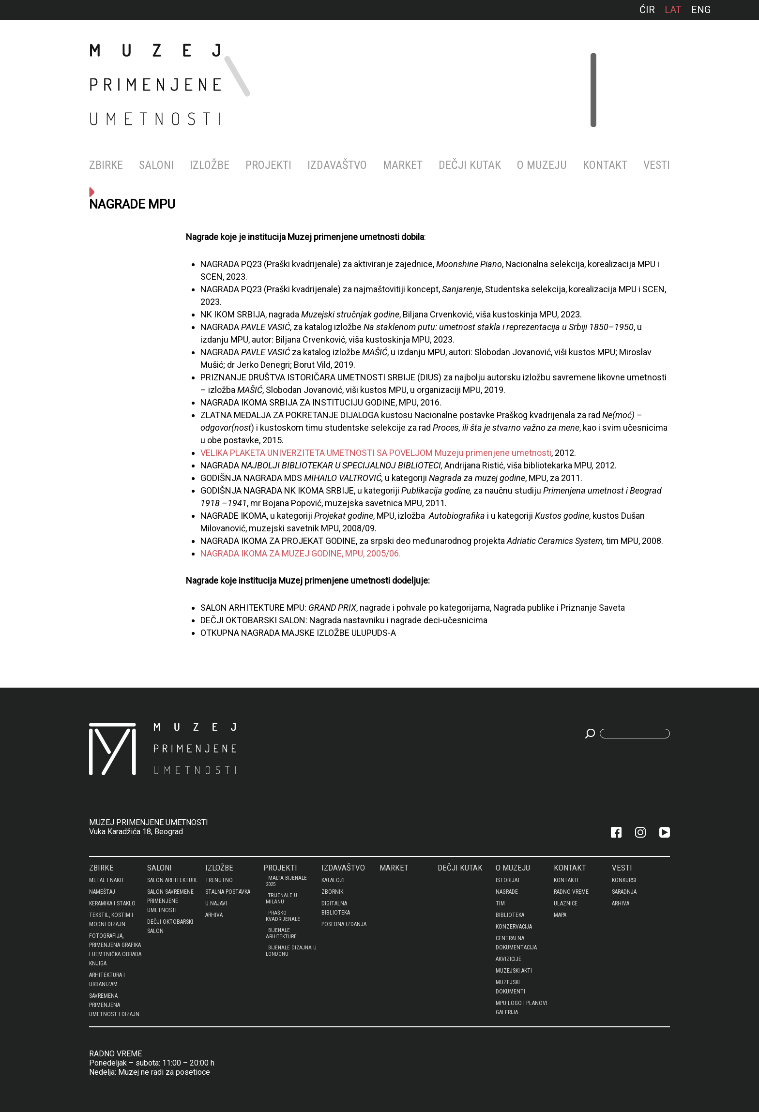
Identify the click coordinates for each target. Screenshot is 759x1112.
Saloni (156, 165)
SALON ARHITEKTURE (172, 880)
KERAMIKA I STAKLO (112, 903)
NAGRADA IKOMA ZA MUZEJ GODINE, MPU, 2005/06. (300, 553)
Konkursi (624, 880)
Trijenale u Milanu (281, 898)
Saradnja (624, 891)
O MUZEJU (542, 165)
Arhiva (214, 915)
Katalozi (333, 880)
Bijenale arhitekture (281, 933)
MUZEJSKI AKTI (514, 970)
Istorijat (508, 880)
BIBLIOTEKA (510, 915)
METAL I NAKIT (106, 880)
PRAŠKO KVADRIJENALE (283, 916)
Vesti (656, 165)
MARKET (403, 165)
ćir (647, 9)
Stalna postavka (227, 891)
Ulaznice (565, 903)
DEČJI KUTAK (470, 165)
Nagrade (507, 891)
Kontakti (566, 880)
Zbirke (106, 165)
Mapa (560, 915)
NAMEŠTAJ (102, 891)
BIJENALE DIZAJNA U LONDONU (291, 951)
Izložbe (209, 165)
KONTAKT (605, 165)
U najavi (216, 903)
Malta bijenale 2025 (286, 881)
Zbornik (332, 891)
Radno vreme (571, 891)
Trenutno (219, 880)
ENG (701, 9)
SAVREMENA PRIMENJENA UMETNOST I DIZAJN (114, 1005)
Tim (500, 903)
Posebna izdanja (343, 924)
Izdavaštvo (337, 165)
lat (673, 9)
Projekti (268, 165)
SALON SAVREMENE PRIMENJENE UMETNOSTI (170, 901)
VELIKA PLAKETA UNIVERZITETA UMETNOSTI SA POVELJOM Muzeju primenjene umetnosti (375, 453)
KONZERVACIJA (514, 926)
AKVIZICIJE (508, 959)
